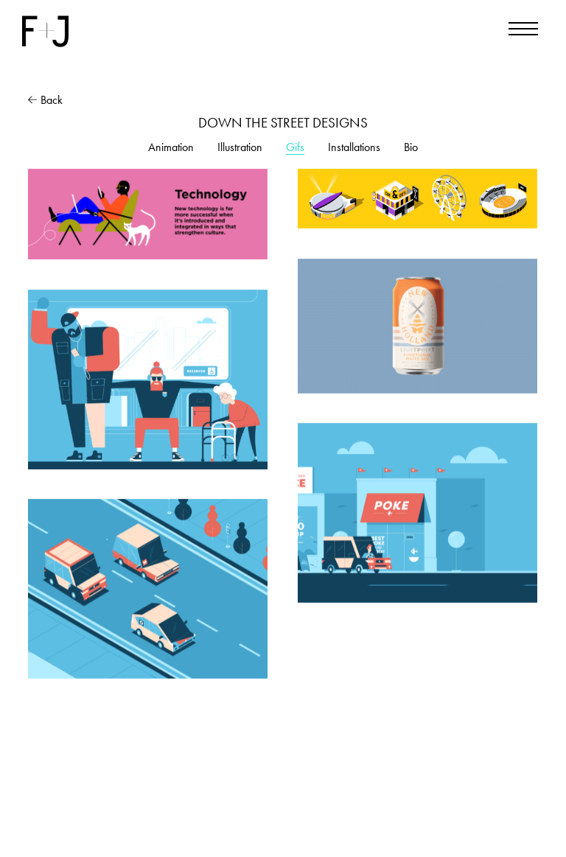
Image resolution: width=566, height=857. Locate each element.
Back (45, 100)
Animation (171, 147)
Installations (354, 147)
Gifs (295, 147)
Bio (411, 147)
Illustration (239, 147)
